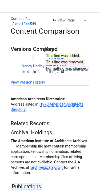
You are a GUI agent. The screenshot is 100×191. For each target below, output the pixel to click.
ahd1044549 (25, 24)
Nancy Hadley (33, 66)
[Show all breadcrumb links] (28, 18)
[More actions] (84, 20)
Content (17, 18)
